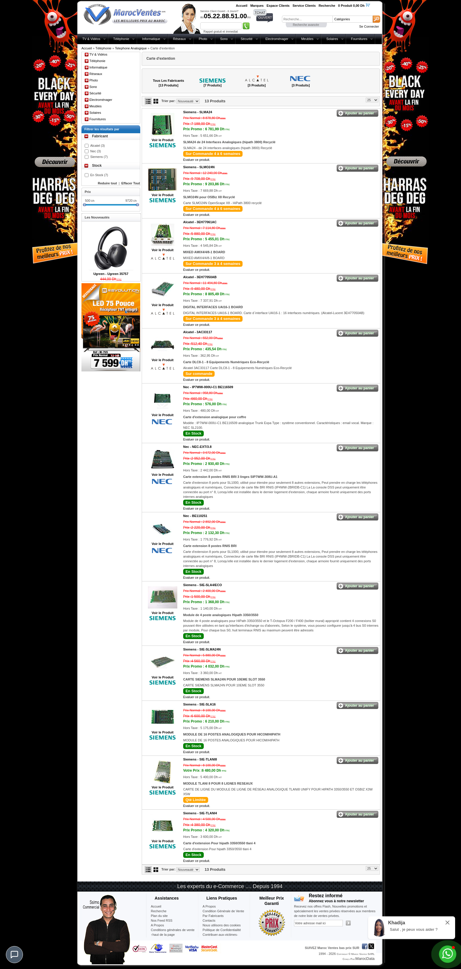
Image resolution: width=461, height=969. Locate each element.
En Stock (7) (99, 175)
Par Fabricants (213, 916)
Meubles (307, 39)
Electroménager (276, 39)
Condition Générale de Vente (223, 911)
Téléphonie (121, 39)
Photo (203, 39)
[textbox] (307, 19)
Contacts (209, 920)
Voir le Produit (162, 140)
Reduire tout (107, 183)
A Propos (209, 906)
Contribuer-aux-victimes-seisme (220, 937)
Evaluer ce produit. (196, 159)
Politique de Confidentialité (222, 930)
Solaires (332, 39)
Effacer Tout (130, 183)
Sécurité (246, 39)
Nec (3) (95, 151)
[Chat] (14, 954)
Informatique (151, 39)
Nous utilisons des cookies (222, 925)
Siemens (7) (99, 157)
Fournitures (359, 39)
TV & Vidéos (91, 39)
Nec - (208, 387)
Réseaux (179, 39)
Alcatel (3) (97, 145)
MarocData (365, 958)
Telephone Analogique (131, 48)
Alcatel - (200, 222)
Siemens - (197, 112)
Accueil (86, 48)
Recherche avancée (306, 24)
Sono (224, 39)
